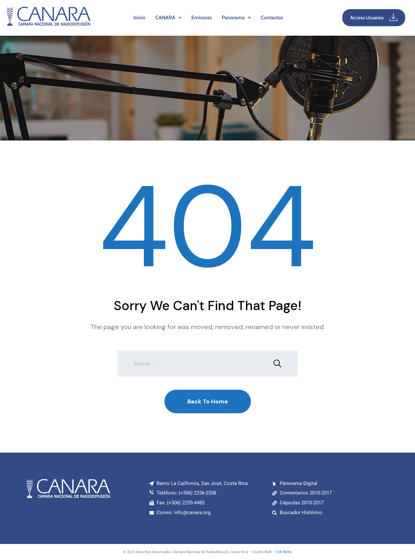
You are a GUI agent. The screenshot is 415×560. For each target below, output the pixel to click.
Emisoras (201, 17)
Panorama (236, 17)
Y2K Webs (283, 552)
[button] (168, 17)
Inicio (139, 17)
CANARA (168, 17)
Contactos (272, 17)
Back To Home (207, 401)
